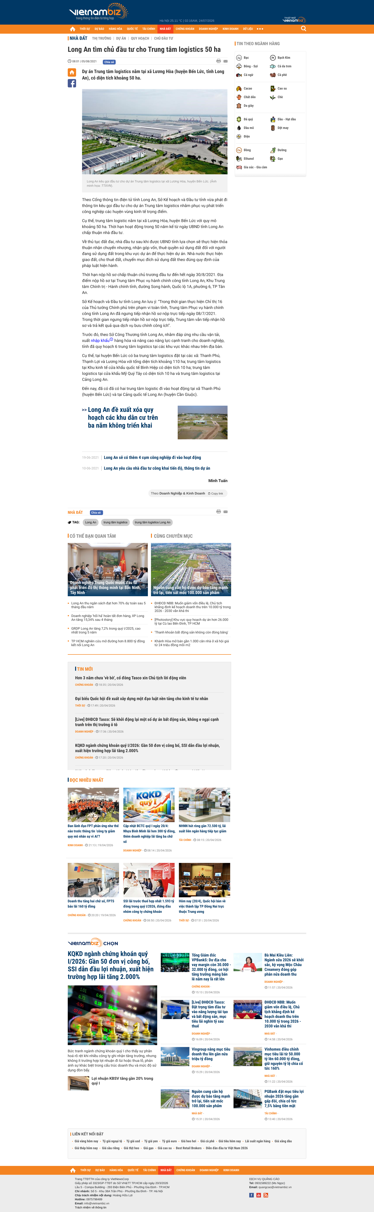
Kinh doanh (75, 845)
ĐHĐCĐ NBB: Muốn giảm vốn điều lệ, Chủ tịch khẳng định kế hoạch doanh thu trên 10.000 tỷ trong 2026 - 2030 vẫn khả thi (193, 607)
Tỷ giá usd (133, 1141)
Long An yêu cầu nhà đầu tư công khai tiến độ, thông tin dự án (157, 468)
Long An (90, 522)
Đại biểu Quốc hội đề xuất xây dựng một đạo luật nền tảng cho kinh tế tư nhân (141, 698)
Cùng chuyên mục (173, 536)
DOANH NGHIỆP (208, 29)
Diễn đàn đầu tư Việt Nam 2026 (227, 1148)
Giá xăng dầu (283, 1141)
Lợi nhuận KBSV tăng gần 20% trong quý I (122, 1080)
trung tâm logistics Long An (153, 522)
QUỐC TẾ (132, 29)
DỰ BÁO (99, 29)
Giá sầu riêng (110, 1148)
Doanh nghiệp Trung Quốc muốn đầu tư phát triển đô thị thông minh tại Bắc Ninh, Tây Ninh (105, 587)
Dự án (121, 38)
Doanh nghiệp (84, 731)
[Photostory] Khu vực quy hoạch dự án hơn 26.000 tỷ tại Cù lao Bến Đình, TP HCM (191, 622)
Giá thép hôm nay (86, 1148)
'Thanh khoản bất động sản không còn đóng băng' (191, 632)
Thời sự (80, 705)
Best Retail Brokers (189, 1148)
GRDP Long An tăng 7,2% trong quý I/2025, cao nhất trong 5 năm (105, 630)
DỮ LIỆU (248, 29)
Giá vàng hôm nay (86, 1141)
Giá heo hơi (188, 1141)
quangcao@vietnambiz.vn (275, 1187)
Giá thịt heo (131, 1148)
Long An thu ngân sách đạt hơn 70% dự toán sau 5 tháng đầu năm (108, 605)
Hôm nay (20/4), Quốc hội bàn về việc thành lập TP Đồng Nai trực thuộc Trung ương (202, 906)
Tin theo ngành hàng (258, 43)
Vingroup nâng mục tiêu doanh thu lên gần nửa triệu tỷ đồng (211, 1054)
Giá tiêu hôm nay (230, 1141)
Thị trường (101, 38)
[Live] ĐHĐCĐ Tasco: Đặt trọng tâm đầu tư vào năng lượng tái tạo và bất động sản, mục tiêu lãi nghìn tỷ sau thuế (210, 1014)
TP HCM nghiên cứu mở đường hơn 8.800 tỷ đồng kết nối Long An (108, 643)
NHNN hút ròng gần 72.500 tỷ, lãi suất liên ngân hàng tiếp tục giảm (202, 828)
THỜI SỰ (85, 29)
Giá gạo (148, 1148)
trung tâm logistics (115, 522)
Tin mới (85, 669)
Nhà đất (78, 38)
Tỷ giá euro (169, 1141)
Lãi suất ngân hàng (257, 1141)
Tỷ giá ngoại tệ (112, 1141)
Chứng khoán (84, 684)
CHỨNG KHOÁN (185, 29)
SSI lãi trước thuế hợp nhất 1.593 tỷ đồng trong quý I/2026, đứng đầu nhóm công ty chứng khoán (148, 906)
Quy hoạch (140, 38)
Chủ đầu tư (163, 38)
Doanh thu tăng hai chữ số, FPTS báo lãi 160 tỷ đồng (91, 904)
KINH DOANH (231, 29)
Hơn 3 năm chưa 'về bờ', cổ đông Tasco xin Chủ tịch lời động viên (130, 677)
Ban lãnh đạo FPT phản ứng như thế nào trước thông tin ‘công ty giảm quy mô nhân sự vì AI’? (93, 831)
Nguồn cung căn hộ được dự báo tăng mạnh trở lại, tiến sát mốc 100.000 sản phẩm (190, 590)
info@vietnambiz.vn (96, 1203)
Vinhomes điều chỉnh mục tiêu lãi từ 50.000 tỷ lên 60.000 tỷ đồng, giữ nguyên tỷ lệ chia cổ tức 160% (284, 1059)
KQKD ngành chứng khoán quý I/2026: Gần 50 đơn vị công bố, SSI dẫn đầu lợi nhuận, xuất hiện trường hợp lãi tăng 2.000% (147, 748)
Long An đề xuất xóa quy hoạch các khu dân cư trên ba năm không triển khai (123, 417)
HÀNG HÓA (115, 29)
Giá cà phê (207, 1141)
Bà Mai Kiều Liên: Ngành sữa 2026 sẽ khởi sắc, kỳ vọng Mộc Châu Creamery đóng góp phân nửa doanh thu (284, 965)
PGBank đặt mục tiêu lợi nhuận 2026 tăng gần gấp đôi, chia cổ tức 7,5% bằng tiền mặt (284, 1098)
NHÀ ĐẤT (165, 29)
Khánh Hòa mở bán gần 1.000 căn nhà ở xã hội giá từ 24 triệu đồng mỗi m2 (192, 643)
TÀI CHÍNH (148, 29)
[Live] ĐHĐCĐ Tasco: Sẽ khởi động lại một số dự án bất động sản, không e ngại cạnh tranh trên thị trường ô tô (147, 722)
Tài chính (185, 840)
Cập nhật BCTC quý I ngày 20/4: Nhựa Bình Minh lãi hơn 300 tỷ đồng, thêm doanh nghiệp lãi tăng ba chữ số (149, 834)
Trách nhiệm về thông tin (90, 1207)
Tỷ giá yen (151, 1141)
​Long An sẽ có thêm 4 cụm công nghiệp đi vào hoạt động (152, 457)
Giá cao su (165, 1148)
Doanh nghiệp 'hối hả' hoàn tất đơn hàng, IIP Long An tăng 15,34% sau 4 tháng (107, 618)
